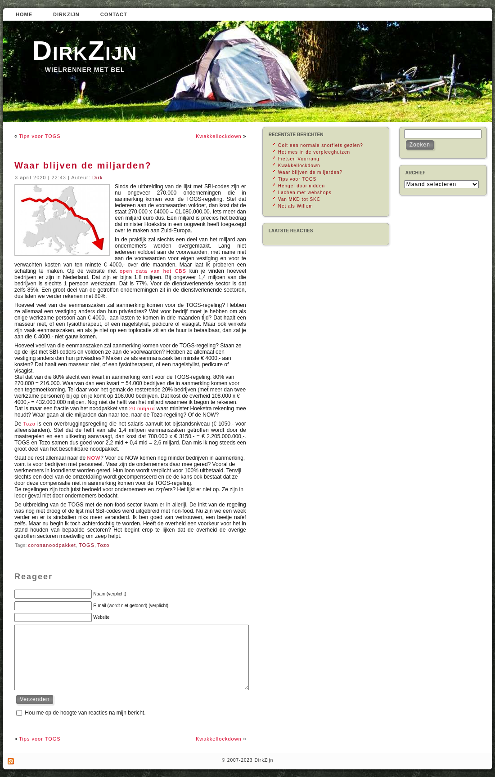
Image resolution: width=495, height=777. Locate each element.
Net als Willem (295, 206)
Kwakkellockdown (219, 136)
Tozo (29, 423)
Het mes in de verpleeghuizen (314, 152)
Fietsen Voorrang (299, 158)
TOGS (86, 545)
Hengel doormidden (301, 185)
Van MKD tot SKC (299, 199)
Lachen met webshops (305, 192)
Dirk (97, 177)
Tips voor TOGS (40, 136)
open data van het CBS (153, 271)
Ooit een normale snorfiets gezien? (320, 145)
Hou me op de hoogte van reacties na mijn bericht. (85, 713)
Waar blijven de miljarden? (83, 165)
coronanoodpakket (52, 545)
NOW (93, 458)
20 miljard (142, 408)
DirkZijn (85, 51)
